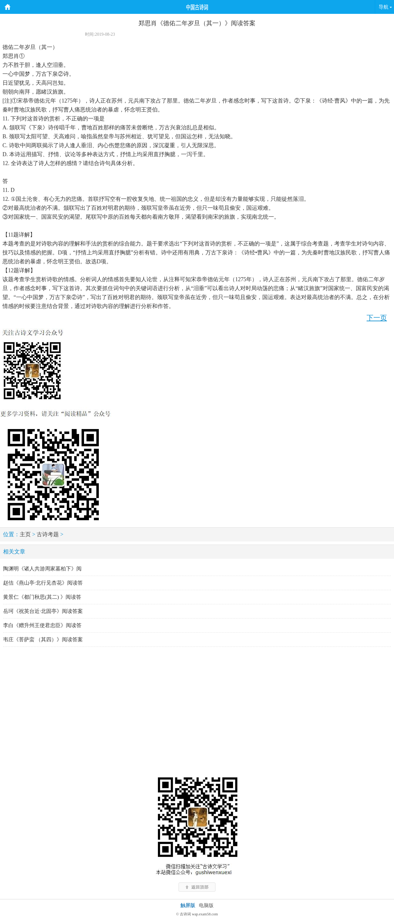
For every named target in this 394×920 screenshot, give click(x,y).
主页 (25, 534)
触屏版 (187, 905)
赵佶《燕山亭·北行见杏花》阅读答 (43, 583)
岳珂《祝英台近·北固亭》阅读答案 (43, 611)
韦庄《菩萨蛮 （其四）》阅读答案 (43, 639)
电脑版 (206, 905)
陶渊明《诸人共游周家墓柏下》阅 (42, 569)
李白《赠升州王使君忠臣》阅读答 (42, 625)
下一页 (377, 318)
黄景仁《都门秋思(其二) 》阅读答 (42, 597)
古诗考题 (48, 534)
